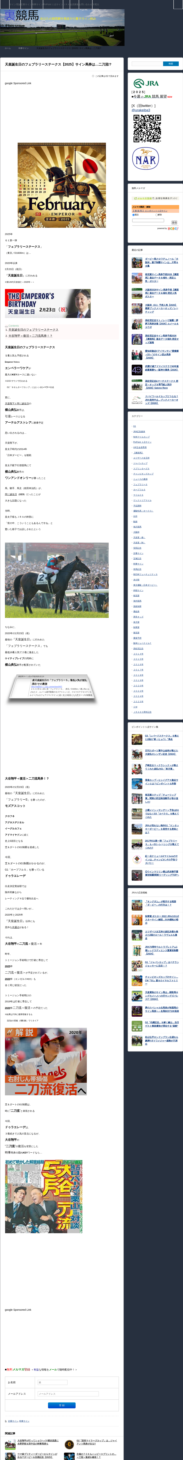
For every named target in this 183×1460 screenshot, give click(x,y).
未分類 (136, 580)
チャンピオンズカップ (143, 474)
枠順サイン (138, 590)
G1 (134, 426)
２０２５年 (138, 701)
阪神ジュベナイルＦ (142, 643)
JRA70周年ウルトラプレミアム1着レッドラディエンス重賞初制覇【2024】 (161, 950)
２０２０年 (138, 686)
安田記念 (137, 548)
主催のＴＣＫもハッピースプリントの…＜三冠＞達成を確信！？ (96, 1456)
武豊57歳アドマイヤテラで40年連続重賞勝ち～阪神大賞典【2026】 (162, 368)
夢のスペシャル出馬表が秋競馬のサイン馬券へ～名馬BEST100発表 (162, 1009)
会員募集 (74, 4)
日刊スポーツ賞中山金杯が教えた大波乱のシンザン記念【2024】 (161, 752)
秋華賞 (136, 627)
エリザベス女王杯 (141, 458)
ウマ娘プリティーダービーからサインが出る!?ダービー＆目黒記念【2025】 (37, 1456)
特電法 (95, 4)
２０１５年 (138, 659)
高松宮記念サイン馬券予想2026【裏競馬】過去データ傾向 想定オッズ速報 (162, 339)
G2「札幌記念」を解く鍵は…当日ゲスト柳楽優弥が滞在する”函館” (162, 1024)
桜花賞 (136, 595)
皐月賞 (136, 622)
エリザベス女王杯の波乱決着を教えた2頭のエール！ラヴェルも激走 (161, 935)
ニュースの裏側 (140, 479)
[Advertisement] (62, 112)
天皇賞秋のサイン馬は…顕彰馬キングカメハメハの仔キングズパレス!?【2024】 (161, 995)
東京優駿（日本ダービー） (145, 585)
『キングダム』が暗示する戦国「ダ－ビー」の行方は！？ (160, 903)
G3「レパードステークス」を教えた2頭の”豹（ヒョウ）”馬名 (162, 738)
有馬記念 (137, 569)
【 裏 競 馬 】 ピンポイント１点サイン (149, 211)
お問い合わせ (85, 4)
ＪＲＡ (66, 4)
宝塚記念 (137, 558)
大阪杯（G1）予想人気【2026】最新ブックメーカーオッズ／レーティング (161, 308)
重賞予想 (137, 638)
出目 (135, 516)
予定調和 (137, 506)
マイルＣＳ (138, 495)
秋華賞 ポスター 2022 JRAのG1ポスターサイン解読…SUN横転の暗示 (162, 919)
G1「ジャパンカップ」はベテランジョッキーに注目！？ (162, 964)
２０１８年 (138, 675)
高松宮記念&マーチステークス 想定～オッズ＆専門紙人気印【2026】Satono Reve (161, 384)
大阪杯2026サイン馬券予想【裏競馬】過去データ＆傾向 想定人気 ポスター (162, 293)
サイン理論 (14, 4)
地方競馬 (137, 527)
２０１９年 (138, 680)
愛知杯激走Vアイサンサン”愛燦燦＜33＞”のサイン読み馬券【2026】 (162, 354)
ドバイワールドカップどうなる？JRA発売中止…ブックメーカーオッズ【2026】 (161, 400)
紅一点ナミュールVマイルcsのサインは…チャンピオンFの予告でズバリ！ (161, 859)
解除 (158, 215)
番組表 (136, 611)
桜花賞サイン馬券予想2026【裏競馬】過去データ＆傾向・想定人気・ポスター (162, 278)
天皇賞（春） (139, 537)
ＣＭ (135, 707)
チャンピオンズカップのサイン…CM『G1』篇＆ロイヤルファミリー (161, 980)
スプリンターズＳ (141, 468)
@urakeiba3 (141, 110)
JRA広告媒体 (139, 431)
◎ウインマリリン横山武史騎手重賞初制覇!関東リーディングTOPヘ (162, 873)
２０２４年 (138, 696)
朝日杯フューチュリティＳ (145, 574)
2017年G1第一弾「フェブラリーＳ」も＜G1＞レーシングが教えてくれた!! (162, 844)
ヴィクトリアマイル (142, 500)
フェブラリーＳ (140, 484)
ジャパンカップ (140, 463)
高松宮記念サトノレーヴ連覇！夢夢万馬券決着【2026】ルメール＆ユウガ (162, 324)
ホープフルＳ (139, 490)
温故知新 (137, 606)
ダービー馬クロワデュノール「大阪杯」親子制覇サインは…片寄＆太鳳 (161, 262)
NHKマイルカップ (141, 437)
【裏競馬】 (138, 453)
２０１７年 (138, 670)
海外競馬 (137, 601)
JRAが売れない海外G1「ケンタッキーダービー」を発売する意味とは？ (162, 829)
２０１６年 (138, 664)
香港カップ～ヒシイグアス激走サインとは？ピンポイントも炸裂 (161, 782)
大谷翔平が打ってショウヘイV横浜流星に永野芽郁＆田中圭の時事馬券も (38, 1442)
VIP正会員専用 (140, 447)
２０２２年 (138, 691)
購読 (135, 215)
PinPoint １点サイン (53, 4)
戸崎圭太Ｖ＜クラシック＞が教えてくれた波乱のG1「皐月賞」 (161, 767)
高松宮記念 (138, 648)
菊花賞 (136, 633)
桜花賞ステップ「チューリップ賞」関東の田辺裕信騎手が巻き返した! (161, 798)
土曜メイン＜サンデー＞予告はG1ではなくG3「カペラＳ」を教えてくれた (162, 813)
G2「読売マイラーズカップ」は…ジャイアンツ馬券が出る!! (97, 1442)
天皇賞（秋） (139, 542)
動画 (135, 521)
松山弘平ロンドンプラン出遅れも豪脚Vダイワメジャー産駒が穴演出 (161, 1040)
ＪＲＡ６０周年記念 (142, 712)
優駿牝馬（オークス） (143, 511)
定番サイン (26, 4)
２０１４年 (138, 654)
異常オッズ (138, 617)
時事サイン (37, 4)
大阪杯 (136, 532)
